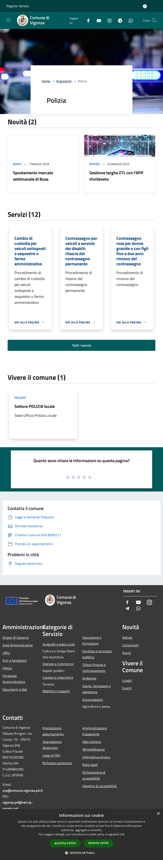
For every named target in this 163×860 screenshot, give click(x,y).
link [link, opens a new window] (122, 834)
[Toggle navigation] (8, 20)
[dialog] (81, 834)
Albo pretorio (91, 741)
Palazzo (20, 397)
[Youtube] (97, 20)
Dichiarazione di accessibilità (93, 775)
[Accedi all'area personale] (145, 6)
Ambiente (89, 678)
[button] (81, 853)
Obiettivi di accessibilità (99, 786)
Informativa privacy (96, 757)
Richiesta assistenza (57, 763)
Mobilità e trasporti (56, 691)
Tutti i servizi (81, 345)
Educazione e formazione (91, 640)
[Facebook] (86, 20)
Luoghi (127, 680)
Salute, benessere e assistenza (96, 688)
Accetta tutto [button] (65, 843)
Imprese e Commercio (57, 663)
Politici (7, 668)
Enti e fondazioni (15, 660)
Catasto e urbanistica (57, 677)
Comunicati (130, 645)
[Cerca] (154, 20)
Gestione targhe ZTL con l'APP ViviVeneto (116, 175)
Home (46, 81)
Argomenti (64, 81)
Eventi (127, 688)
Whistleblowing (93, 749)
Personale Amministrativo (14, 678)
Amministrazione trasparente (94, 731)
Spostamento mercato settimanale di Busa (33, 175)
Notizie (94, 164)
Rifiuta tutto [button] (99, 843)
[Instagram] (108, 20)
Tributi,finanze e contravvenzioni (94, 667)
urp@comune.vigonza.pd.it (23, 790)
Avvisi (17, 164)
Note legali (90, 764)
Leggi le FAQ (51, 755)
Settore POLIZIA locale (34, 406)
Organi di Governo (16, 637)
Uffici (6, 652)
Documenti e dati (15, 689)
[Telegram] (118, 20)
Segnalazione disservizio (52, 744)
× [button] (158, 813)
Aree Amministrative (18, 645)
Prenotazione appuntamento (53, 731)
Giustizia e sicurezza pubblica (97, 654)
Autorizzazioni (92, 699)
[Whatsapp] (129, 20)
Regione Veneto (17, 6)
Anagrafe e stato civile (58, 644)
